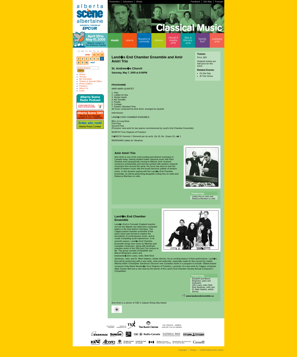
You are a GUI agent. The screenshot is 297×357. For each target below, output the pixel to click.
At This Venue (206, 76)
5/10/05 (86, 62)
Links (81, 90)
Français (219, 1)
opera (129, 40)
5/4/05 (90, 58)
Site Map (207, 1)
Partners (83, 86)
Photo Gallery (85, 83)
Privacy (193, 350)
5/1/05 (79, 58)
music (115, 40)
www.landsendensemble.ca (200, 296)
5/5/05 (94, 58)
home (90, 40)
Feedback (195, 1)
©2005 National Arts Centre (211, 350)
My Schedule (85, 79)
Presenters (114, 1)
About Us (83, 88)
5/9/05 (83, 62)
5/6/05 (98, 58)
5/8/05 (79, 62)
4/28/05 (94, 55)
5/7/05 (102, 58)
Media (139, 1)
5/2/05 (83, 58)
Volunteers (128, 1)
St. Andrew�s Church (127, 68)
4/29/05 (98, 55)
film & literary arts (188, 40)
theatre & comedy (144, 40)
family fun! (202, 40)
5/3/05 (86, 58)
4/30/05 (102, 55)
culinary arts (217, 40)
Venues (82, 76)
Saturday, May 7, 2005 (124, 72)
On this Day (205, 73)
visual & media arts (173, 40)
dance (158, 40)
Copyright (182, 350)
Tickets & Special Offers (90, 81)
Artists (82, 74)
